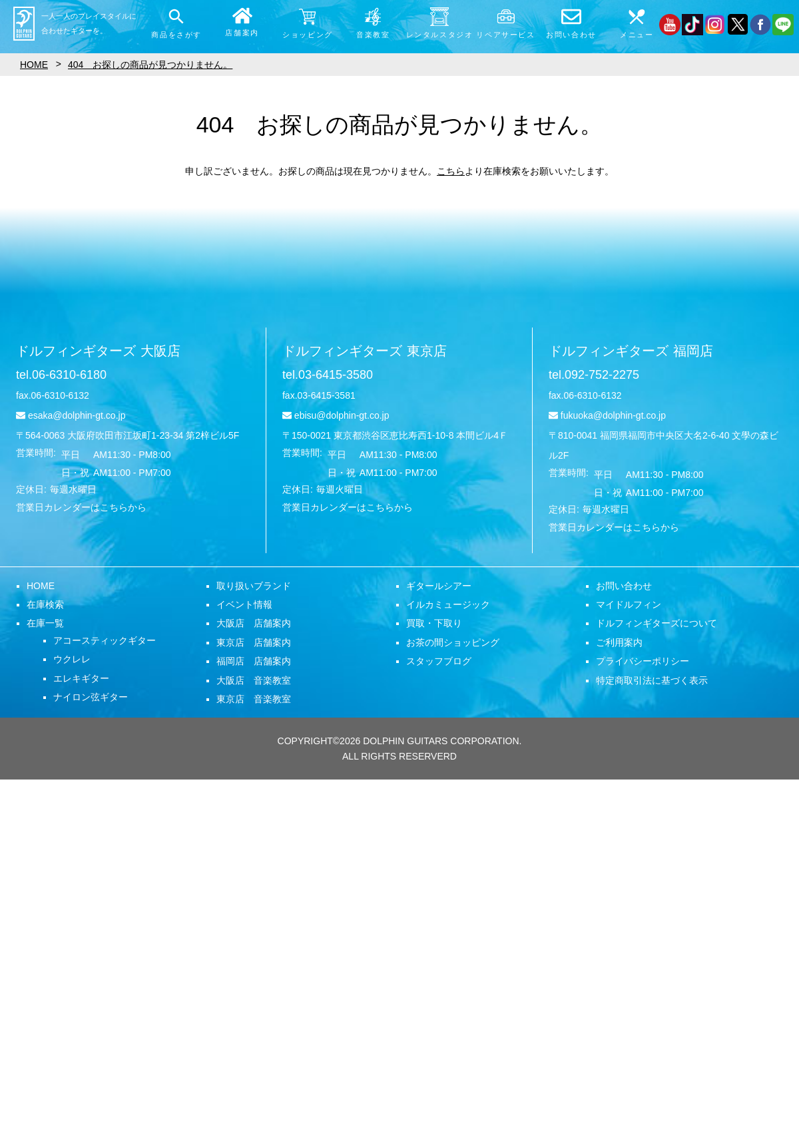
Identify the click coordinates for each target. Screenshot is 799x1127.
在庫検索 (45, 604)
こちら (451, 171)
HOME (41, 585)
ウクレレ (72, 659)
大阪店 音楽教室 (253, 680)
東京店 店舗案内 (253, 642)
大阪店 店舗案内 (253, 623)
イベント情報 (244, 604)
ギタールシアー (438, 585)
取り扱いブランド (253, 585)
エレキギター (81, 678)
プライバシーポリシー (642, 661)
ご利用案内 (619, 642)
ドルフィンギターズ (98, 350)
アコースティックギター (104, 640)
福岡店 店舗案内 (253, 661)
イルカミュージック (448, 604)
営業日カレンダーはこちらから (81, 507)
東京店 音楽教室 (253, 699)
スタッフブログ (438, 661)
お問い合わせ (624, 585)
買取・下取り (434, 623)
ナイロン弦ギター (90, 697)
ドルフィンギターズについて (656, 623)
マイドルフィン (628, 604)
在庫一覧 (45, 623)
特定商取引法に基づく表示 (652, 680)
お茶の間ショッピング (452, 642)
